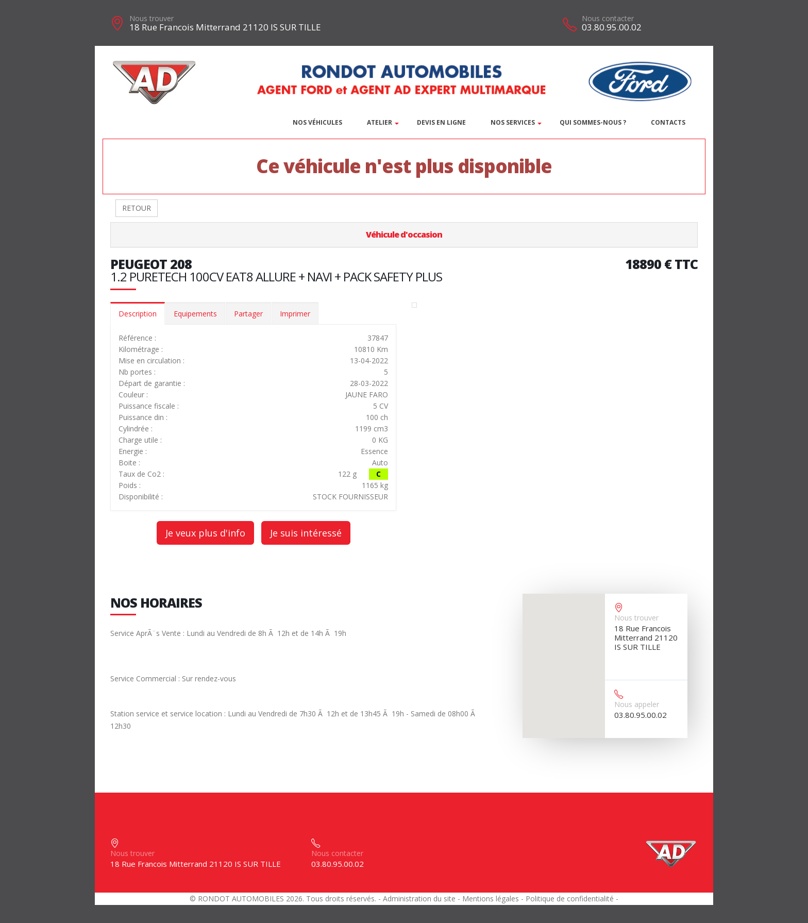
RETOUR (136, 208)
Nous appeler (636, 704)
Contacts (668, 122)
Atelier (379, 122)
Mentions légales (490, 898)
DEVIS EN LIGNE (441, 122)
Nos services (513, 122)
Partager (248, 313)
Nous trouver (151, 18)
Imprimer (295, 313)
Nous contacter (608, 18)
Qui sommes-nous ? (593, 122)
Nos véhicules (317, 122)
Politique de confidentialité (570, 898)
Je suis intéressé (306, 533)
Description (138, 313)
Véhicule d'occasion (404, 234)
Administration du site (419, 898)
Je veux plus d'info (205, 533)
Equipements (195, 313)
